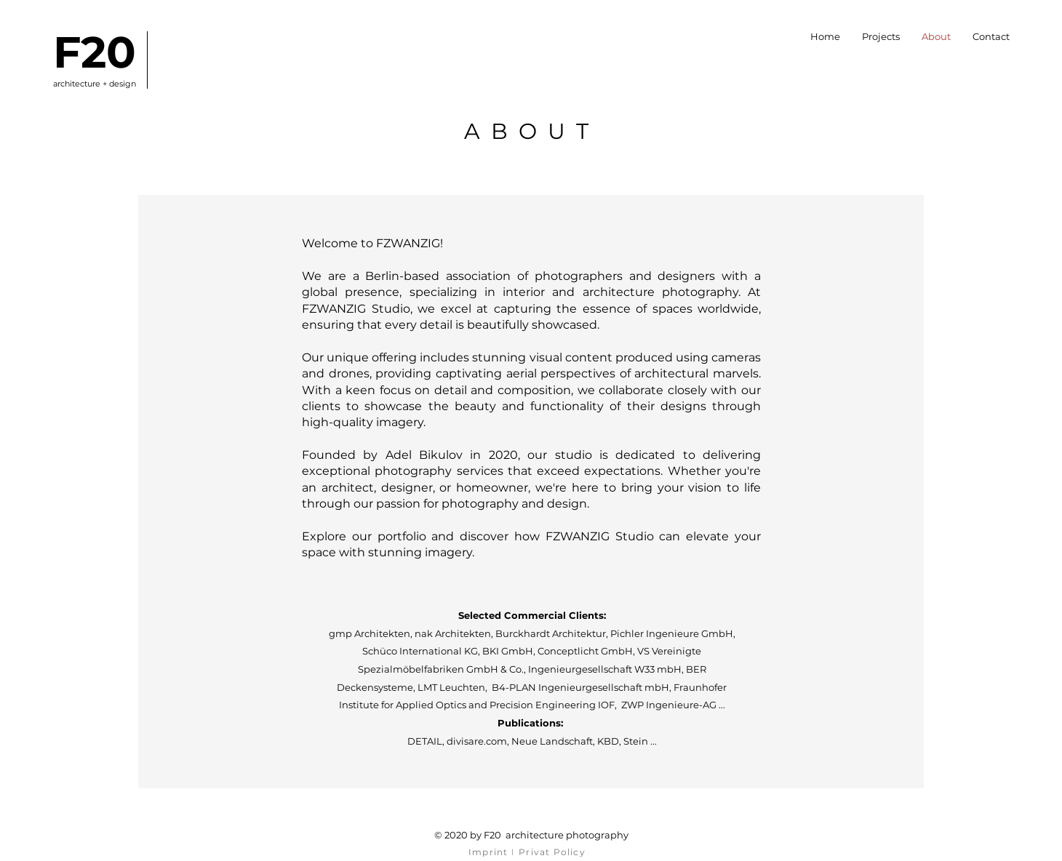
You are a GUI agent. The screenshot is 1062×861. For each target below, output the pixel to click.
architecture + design (94, 84)
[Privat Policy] (553, 851)
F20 (94, 52)
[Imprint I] (493, 851)
